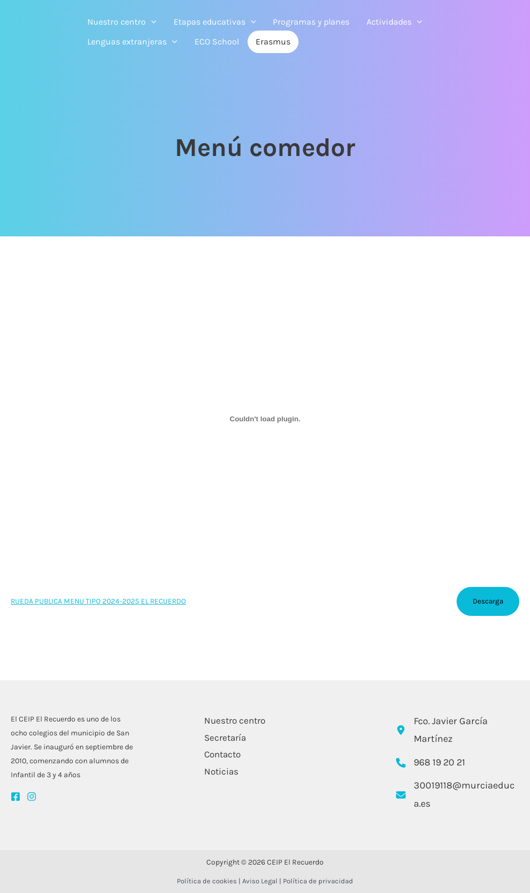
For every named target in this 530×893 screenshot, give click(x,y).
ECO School (217, 41)
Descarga (488, 601)
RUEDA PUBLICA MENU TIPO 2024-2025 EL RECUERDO (98, 601)
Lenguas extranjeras (132, 41)
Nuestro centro (121, 22)
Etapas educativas (215, 22)
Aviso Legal (260, 881)
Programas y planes (311, 22)
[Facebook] (15, 796)
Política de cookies (207, 881)
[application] (151, 22)
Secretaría (224, 737)
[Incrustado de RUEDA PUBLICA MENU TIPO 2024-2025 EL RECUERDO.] (265, 418)
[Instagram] (31, 796)
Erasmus (273, 41)
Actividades (394, 22)
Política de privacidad (318, 881)
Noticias (220, 771)
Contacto (221, 754)
